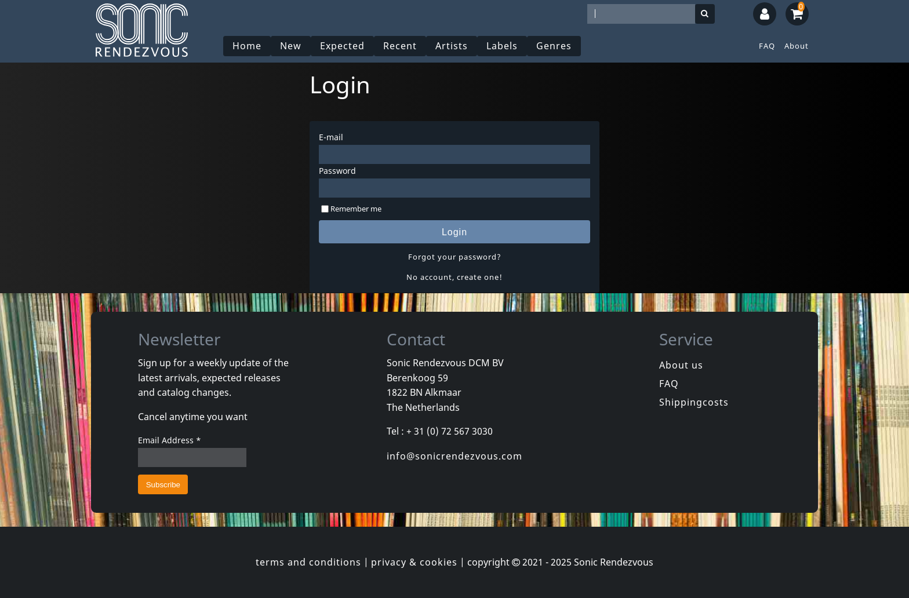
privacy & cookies (414, 562)
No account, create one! (454, 277)
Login (454, 232)
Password (337, 170)
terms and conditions (308, 562)
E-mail (331, 137)
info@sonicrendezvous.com (454, 456)
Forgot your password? (454, 256)
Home (246, 45)
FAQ (767, 46)
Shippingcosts (694, 402)
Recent (400, 45)
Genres (554, 45)
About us (681, 365)
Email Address (169, 440)
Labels (502, 45)
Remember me (355, 208)
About (796, 46)
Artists (451, 45)
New (290, 45)
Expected (342, 45)
